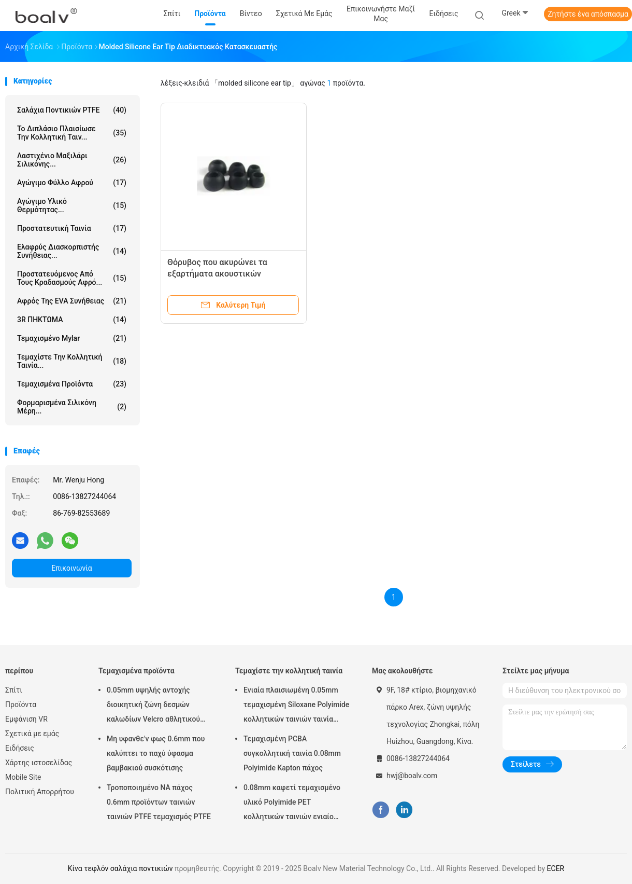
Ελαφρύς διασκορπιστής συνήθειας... (71, 251)
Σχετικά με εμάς (32, 733)
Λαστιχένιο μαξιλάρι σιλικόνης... (71, 159)
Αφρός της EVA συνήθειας (71, 301)
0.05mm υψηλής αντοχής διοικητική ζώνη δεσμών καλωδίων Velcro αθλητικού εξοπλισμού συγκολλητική (153, 706)
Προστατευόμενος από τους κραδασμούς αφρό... (71, 278)
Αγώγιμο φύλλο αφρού (71, 182)
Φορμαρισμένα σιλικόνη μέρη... (71, 406)
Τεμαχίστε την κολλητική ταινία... (71, 361)
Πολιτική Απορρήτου (39, 792)
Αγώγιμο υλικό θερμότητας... (71, 205)
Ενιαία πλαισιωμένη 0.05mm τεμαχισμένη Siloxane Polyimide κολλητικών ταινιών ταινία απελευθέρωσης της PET (296, 706)
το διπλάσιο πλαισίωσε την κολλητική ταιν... (71, 133)
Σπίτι (13, 690)
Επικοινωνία (71, 568)
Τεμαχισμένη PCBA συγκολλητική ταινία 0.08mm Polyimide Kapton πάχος (292, 753)
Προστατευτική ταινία (71, 228)
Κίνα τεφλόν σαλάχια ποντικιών (120, 868)
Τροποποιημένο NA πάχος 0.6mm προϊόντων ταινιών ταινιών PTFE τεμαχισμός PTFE (159, 802)
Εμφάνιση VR (26, 719)
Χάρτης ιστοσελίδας (38, 762)
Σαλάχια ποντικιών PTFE (71, 110)
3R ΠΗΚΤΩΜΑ (71, 319)
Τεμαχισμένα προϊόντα (71, 384)
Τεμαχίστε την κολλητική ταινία (288, 671)
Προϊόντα (20, 704)
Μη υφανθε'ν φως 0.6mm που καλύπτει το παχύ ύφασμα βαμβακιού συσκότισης (156, 753)
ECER (556, 868)
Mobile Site (23, 777)
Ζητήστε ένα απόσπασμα (588, 14)
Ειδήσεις (19, 748)
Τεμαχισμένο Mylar (71, 338)
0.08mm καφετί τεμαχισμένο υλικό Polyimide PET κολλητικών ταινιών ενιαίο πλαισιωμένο (291, 803)
